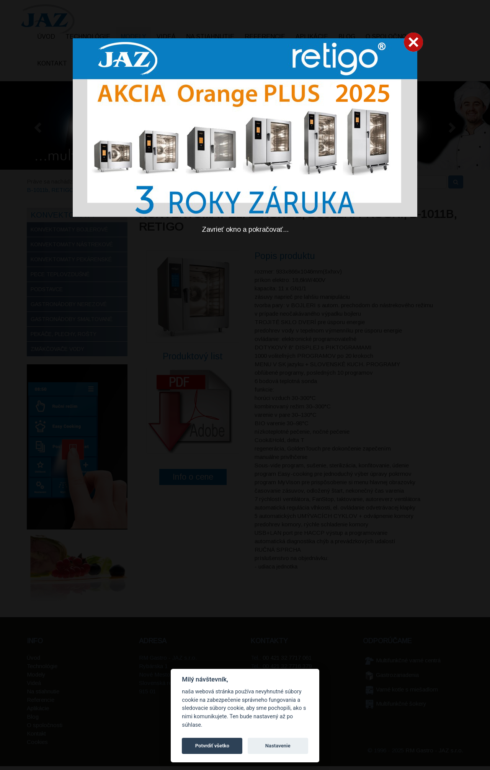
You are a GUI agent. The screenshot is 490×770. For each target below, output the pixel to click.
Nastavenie (278, 746)
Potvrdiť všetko (212, 746)
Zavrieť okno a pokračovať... (245, 229)
